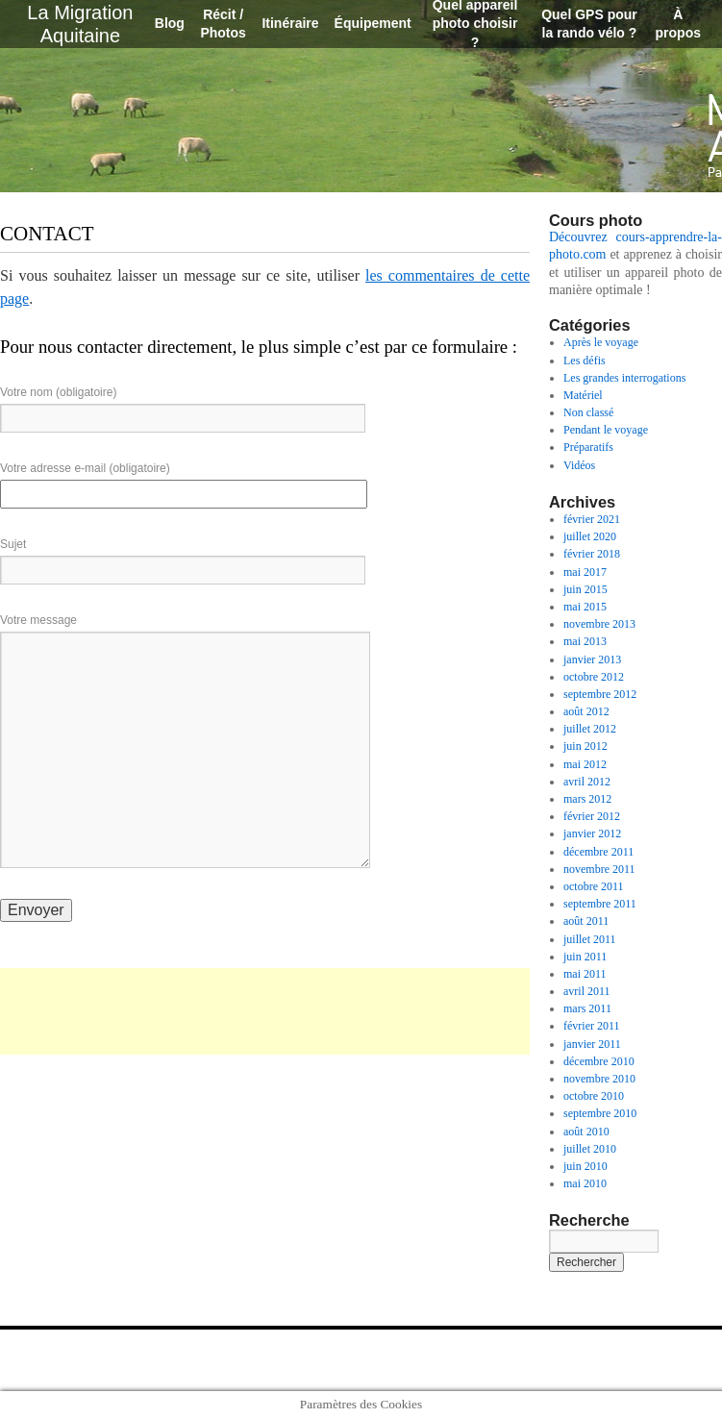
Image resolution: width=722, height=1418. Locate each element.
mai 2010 (585, 1183)
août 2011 (586, 921)
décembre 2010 (599, 1061)
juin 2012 (585, 746)
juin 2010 (585, 1166)
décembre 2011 (598, 851)
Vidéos (579, 465)
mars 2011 (587, 1008)
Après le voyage (600, 342)
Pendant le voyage (605, 429)
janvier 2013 (592, 659)
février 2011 (591, 1025)
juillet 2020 (589, 536)
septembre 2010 (599, 1113)
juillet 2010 (589, 1149)
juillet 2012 (589, 728)
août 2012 (586, 711)
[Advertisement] (265, 1011)
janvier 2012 (592, 833)
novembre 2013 (599, 624)
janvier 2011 (592, 1044)
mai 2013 (585, 641)
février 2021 (591, 519)
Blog (170, 23)
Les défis (584, 360)
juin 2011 (585, 956)
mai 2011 (585, 974)
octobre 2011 (593, 886)
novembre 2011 (599, 869)
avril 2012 (586, 781)
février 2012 (591, 816)
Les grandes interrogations (624, 378)
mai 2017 (585, 572)
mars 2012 (587, 799)
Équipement (373, 23)
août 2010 (586, 1131)
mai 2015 (585, 606)
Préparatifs (588, 447)
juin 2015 (585, 589)
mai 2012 (585, 764)
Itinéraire (289, 23)
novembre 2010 (599, 1078)
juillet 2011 (589, 939)
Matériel (583, 395)
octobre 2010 (593, 1096)
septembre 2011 (599, 903)
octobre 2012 (593, 677)
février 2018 (591, 553)
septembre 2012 (599, 694)
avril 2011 (586, 991)
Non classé (588, 412)
